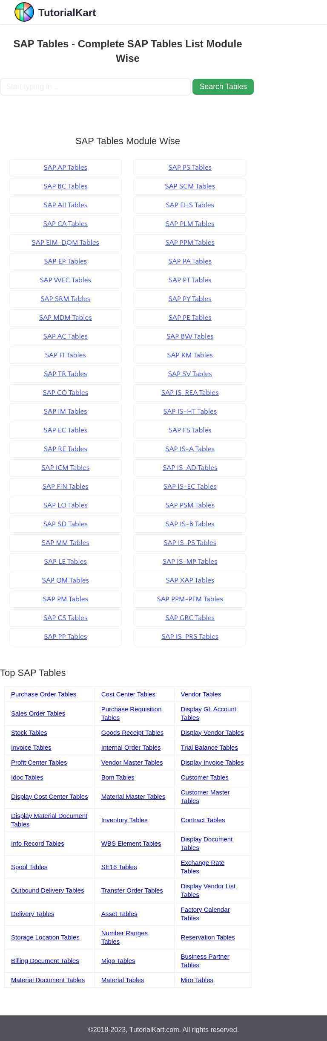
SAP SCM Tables (190, 186)
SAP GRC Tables (190, 618)
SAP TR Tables (65, 374)
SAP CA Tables (65, 224)
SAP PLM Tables (190, 224)
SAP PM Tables (65, 599)
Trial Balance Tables (209, 747)
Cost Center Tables (128, 694)
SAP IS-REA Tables (190, 393)
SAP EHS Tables (190, 205)
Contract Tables (203, 820)
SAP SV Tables (190, 374)
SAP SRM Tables (65, 299)
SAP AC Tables (65, 336)
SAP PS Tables (190, 167)
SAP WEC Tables (65, 280)
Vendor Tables (201, 694)
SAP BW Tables (189, 336)
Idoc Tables (27, 777)
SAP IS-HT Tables (190, 411)
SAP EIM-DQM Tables (65, 242)
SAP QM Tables (65, 580)
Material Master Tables (133, 796)
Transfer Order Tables (132, 890)
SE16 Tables (119, 866)
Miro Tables (197, 979)
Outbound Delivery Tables (47, 890)
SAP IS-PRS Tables (189, 637)
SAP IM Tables (65, 411)
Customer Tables (205, 777)
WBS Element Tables (131, 843)
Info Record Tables (37, 843)
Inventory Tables (124, 820)
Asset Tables (119, 913)
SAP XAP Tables (190, 580)
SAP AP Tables (65, 167)
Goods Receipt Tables (132, 732)
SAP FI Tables (65, 355)
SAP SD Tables (65, 524)
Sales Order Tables (38, 713)
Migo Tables (118, 960)
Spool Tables (29, 866)
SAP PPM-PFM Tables (190, 599)
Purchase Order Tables (43, 694)
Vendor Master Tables (132, 762)
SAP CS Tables (65, 618)
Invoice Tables (31, 747)
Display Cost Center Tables (49, 796)
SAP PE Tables (190, 318)
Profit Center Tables (39, 762)
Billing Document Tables (45, 960)
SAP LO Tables (65, 505)
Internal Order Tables (131, 747)
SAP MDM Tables (65, 318)
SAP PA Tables (190, 261)
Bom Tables (118, 777)
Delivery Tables (32, 913)
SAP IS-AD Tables (190, 468)
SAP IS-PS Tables (190, 543)
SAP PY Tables (190, 299)
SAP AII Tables (65, 205)
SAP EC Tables (65, 430)
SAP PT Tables (190, 280)
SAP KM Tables (190, 355)
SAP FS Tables (190, 430)
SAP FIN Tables (66, 486)
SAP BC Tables (65, 186)
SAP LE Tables (65, 561)
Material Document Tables (48, 979)
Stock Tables (29, 732)
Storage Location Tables (45, 937)
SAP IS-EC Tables (190, 486)
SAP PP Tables (65, 637)
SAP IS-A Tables (190, 449)
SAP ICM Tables (65, 468)
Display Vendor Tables (212, 732)
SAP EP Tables (65, 261)
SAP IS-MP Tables (190, 561)
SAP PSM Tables (190, 505)
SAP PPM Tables (190, 242)
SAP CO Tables (65, 393)
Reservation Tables (208, 937)
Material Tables (122, 979)
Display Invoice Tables (212, 762)
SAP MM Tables (65, 543)
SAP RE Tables (65, 449)
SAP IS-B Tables (190, 524)
